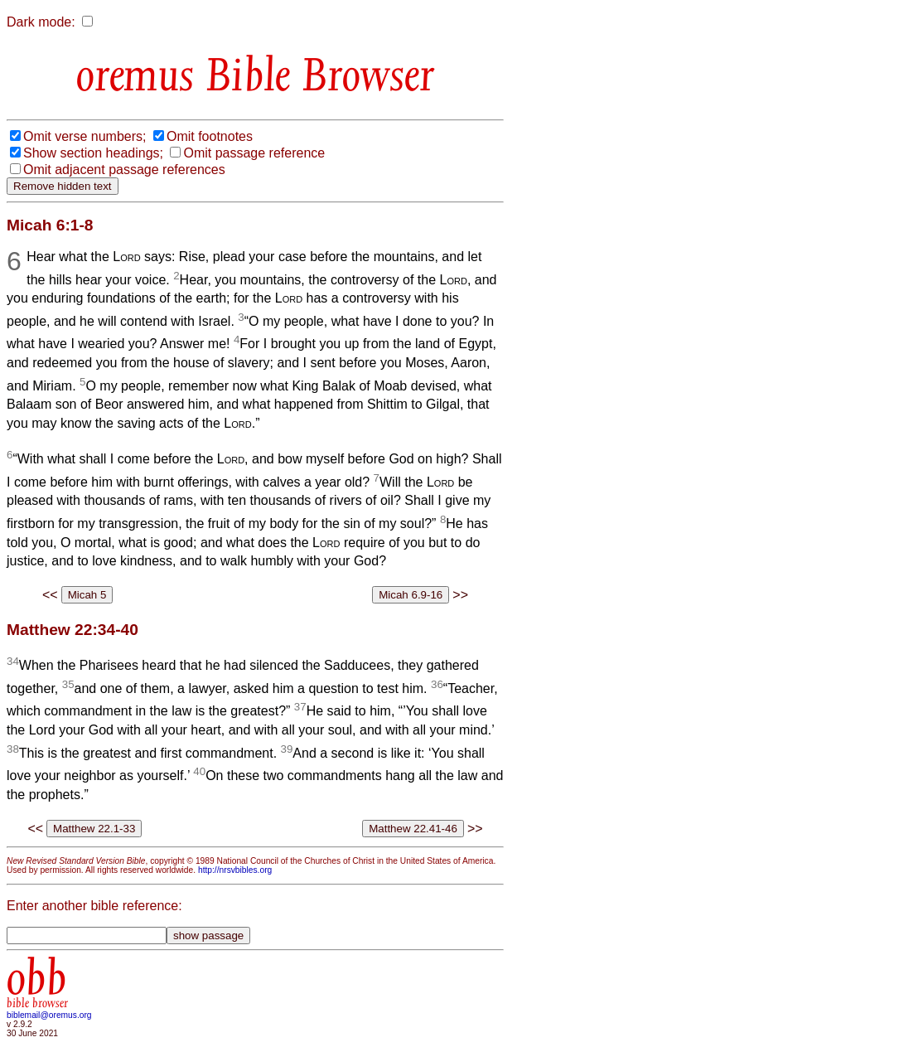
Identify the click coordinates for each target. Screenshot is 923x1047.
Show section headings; (93, 153)
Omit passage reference (254, 153)
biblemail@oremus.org (49, 1015)
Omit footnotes (210, 136)
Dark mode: (41, 22)
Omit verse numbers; (84, 136)
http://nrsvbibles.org (235, 870)
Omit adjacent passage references (124, 169)
